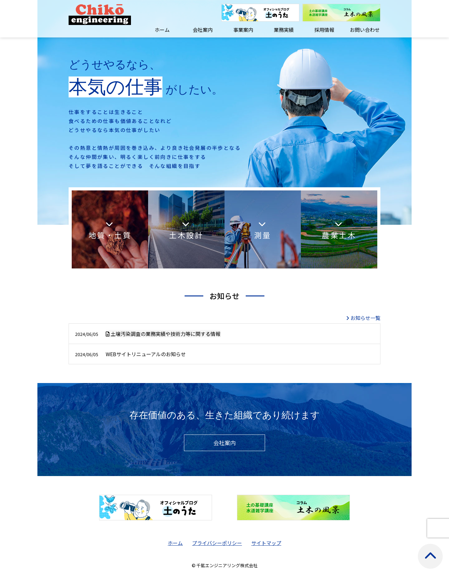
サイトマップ (266, 543)
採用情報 (324, 29)
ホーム (162, 29)
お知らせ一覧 (365, 318)
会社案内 (203, 29)
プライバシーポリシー (217, 543)
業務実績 (284, 29)
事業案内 (243, 29)
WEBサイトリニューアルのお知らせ (130, 354)
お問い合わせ (365, 29)
